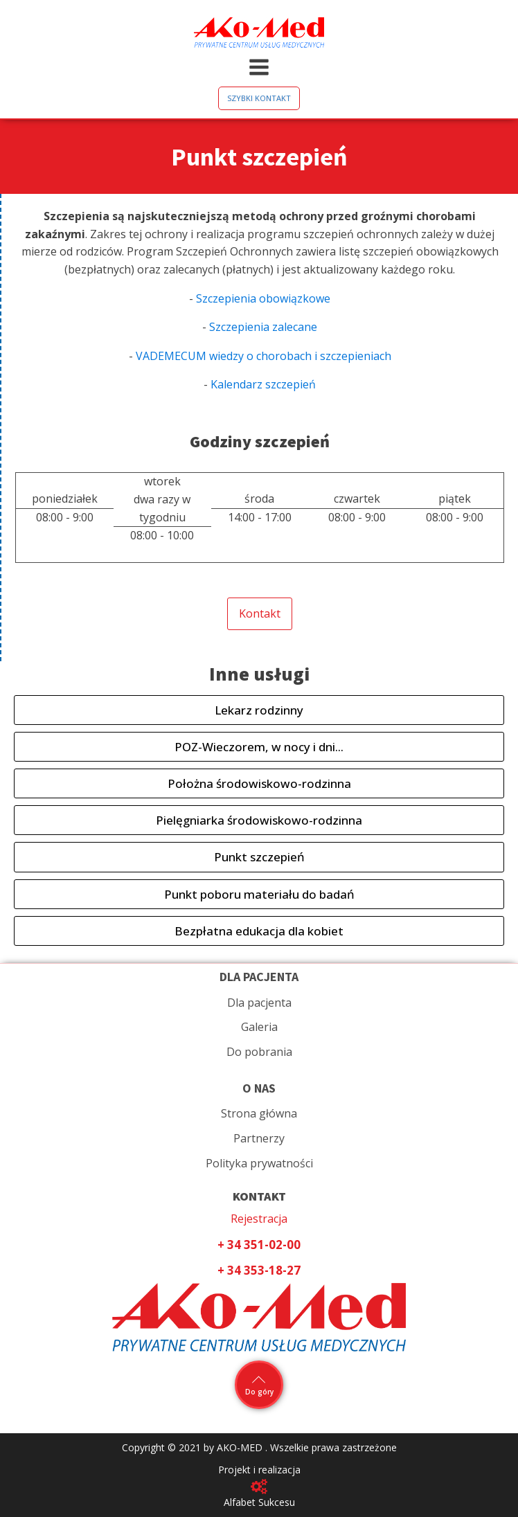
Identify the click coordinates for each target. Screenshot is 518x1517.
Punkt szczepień (259, 857)
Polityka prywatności (259, 1163)
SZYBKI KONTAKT (259, 98)
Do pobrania (259, 1051)
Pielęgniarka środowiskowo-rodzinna (259, 820)
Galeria (259, 1026)
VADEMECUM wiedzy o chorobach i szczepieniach (262, 355)
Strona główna (259, 1113)
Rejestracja (259, 1218)
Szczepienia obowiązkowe (263, 298)
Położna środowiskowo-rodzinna (259, 783)
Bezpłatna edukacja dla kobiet (259, 931)
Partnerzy (259, 1138)
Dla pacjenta (259, 1002)
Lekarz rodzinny (259, 710)
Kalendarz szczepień (262, 384)
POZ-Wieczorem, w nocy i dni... (259, 747)
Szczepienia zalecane (263, 326)
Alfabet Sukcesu (259, 1502)
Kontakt (259, 613)
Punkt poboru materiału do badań (259, 894)
